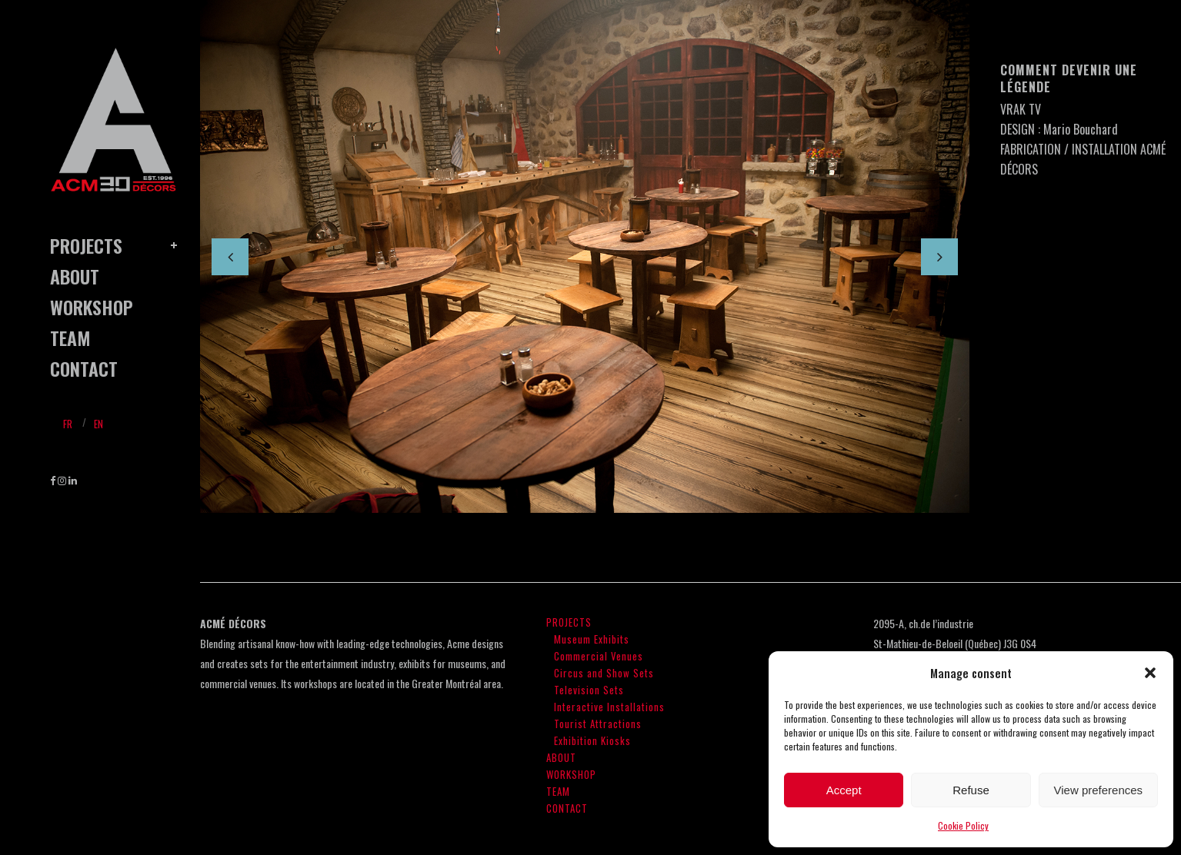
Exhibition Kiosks (592, 740)
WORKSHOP (571, 774)
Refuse (970, 790)
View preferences (1098, 790)
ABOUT (561, 757)
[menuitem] (67, 422)
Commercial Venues (598, 656)
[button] (1150, 672)
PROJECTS (569, 622)
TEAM (558, 791)
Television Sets (589, 689)
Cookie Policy (963, 825)
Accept (844, 790)
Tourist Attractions (598, 723)
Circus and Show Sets (604, 672)
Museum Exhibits (591, 639)
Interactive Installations (609, 706)
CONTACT (567, 808)
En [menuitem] (98, 423)
